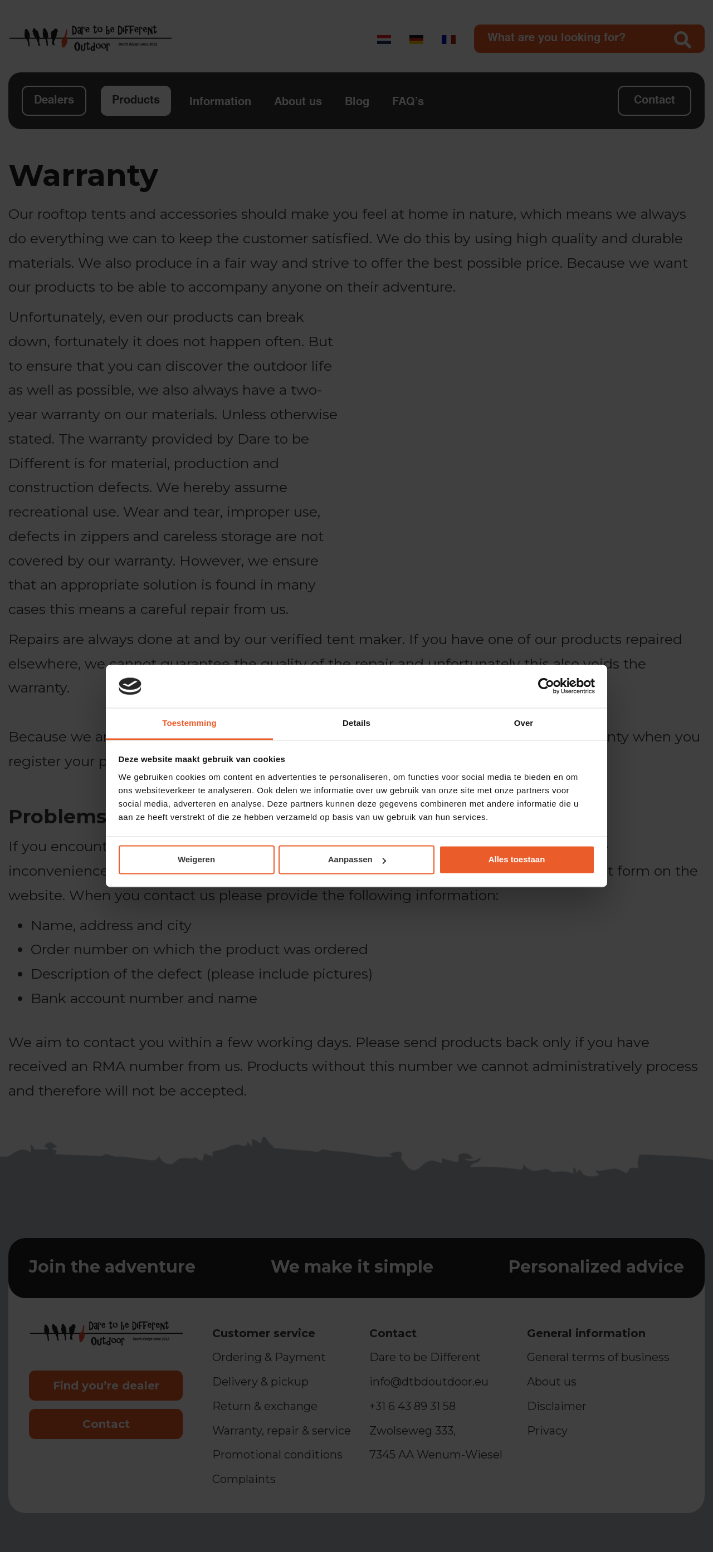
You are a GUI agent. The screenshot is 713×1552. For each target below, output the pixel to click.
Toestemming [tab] (189, 723)
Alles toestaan (517, 860)
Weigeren (196, 860)
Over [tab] (524, 723)
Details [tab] (356, 723)
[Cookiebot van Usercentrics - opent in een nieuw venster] (546, 686)
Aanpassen (357, 860)
